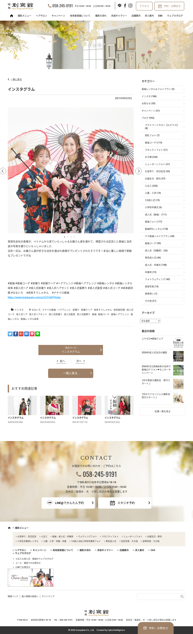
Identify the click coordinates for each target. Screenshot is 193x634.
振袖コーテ (103, 314)
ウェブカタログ (175, 15)
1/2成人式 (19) (152, 200)
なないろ (36, 309)
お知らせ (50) (148, 103)
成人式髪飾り (83, 314)
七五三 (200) (151, 186)
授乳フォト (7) (152, 135)
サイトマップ (48, 596)
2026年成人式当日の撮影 (154, 352)
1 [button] (64, 237)
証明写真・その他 (151, 541)
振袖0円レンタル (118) (156, 229)
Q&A (160, 15)
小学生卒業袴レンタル (27, 541)
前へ (62, 361)
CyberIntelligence (116, 630)
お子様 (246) (151, 157)
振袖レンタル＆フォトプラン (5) (158, 89)
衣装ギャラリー (119, 15)
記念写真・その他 (129, 541)
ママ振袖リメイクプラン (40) (159, 236)
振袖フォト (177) (153, 221)
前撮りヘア (86, 309)
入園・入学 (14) (153, 193)
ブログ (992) (148, 118)
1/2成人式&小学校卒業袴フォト (86, 541)
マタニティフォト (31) (156, 150)
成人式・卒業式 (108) (156, 265)
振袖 (94, 314)
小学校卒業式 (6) (153, 207)
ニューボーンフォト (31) (157, 164)
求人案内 (149, 15)
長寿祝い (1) (151, 293)
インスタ (19, 309)
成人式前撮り (55, 314)
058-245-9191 (62, 5)
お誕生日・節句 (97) (155, 178)
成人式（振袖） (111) (156, 214)
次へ (78, 361)
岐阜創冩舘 (119, 309)
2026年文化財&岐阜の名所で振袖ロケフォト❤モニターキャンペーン (156, 369)
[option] (71, 171)
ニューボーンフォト (132, 536)
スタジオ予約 (126, 503)
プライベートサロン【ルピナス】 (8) (162, 127)
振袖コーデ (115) (153, 142)
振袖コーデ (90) (153, 243)
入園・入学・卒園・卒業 (54, 541)
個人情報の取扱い (30, 596)
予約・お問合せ (172, 6)
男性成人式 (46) (153, 257)
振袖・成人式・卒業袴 (62, 536)
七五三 (44, 536)
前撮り (76, 309)
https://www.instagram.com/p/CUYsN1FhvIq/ (34, 297)
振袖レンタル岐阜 (30, 319)
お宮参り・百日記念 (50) (157, 171)
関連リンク (13, 596)
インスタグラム (71, 351)
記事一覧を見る (163, 411)
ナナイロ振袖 (49, 309)
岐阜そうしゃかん (103, 309)
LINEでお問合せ (22, 567)
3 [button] (71, 237)
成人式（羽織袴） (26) (156, 250)
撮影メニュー (24, 15)
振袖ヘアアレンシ (120, 314)
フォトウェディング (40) (157, 279)
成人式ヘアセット (38, 314)
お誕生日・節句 (154, 536)
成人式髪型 (69, 314)
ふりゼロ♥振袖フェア (152, 338)
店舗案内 (136, 15)
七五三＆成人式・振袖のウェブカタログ (34, 559)
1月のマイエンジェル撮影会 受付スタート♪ (157, 396)
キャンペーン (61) (151, 110)
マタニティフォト (110, 536)
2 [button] (67, 237)
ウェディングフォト (87, 536)
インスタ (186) (149, 96)
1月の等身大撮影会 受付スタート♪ (156, 382)
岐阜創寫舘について (80, 15)
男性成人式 (111, 541)
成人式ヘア (21, 314)
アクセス (144, 6)
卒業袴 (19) (150, 272)
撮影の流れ (101, 15)
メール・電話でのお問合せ (28, 563)
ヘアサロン (41, 15)
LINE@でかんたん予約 (69, 503)
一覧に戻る (16, 79)
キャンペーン (58, 15)
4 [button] (74, 237)
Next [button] (138, 171)
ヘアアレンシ (64, 309)
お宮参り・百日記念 (26, 536)
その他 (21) (150, 301)
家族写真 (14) (152, 286)
